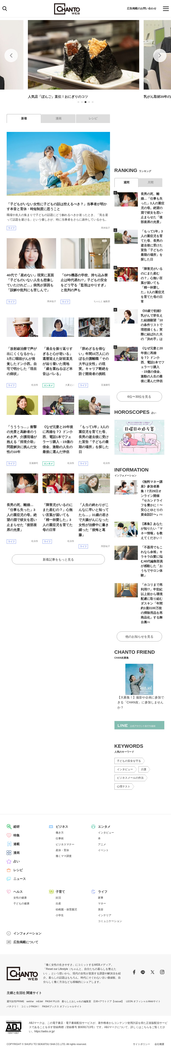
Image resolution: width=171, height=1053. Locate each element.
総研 (16, 826)
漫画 (58, 118)
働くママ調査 (64, 856)
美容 (100, 909)
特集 (16, 835)
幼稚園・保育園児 (66, 909)
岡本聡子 (105, 228)
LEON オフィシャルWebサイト (143, 1001)
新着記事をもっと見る (58, 559)
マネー (102, 903)
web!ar (30, 1001)
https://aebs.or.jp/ (44, 1031)
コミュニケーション (110, 921)
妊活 (58, 897)
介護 (143, 769)
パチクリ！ (13, 1006)
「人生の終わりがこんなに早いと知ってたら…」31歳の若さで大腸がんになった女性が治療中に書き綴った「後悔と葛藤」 (94, 520)
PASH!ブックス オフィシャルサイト (62, 1006)
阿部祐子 (105, 546)
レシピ (93, 118)
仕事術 (60, 838)
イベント (103, 850)
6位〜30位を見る (139, 396)
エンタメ (48, 385)
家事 (100, 897)
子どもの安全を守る (129, 760)
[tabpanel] (85, 60)
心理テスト (123, 786)
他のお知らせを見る (139, 636)
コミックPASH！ (30, 1006)
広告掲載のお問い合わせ (139, 8)
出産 (58, 903)
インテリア (104, 915)
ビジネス (62, 826)
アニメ (102, 844)
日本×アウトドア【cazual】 (108, 1001)
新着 (24, 118)
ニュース (19, 879)
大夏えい (69, 385)
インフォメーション (27, 933)
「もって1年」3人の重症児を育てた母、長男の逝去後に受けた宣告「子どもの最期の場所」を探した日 (152, 245)
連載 (16, 844)
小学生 (60, 915)
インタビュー (125, 769)
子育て (60, 891)
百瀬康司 (105, 385)
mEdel (39, 1001)
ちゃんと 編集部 (102, 301)
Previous (11, 55)
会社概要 (159, 1044)
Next (160, 55)
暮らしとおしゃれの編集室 (76, 1001)
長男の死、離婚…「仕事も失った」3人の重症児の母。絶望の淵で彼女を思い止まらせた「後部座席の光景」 (152, 208)
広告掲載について (25, 942)
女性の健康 (20, 897)
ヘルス (18, 891)
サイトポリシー (141, 1044)
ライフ (11, 228)
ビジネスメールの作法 (130, 777)
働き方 (60, 832)
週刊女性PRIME (15, 1001)
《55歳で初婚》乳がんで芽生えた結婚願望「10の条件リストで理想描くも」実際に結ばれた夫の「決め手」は (152, 325)
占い (16, 861)
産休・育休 (62, 850)
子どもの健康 (21, 903)
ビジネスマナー (65, 844)
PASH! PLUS (52, 1001)
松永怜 (34, 385)
